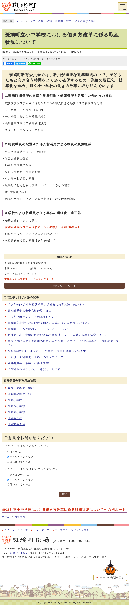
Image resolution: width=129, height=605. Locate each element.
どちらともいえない (21, 457)
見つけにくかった (20, 484)
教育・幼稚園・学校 (59, 21)
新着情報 (20, 517)
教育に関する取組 (85, 21)
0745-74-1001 (18, 553)
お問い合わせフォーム (64, 286)
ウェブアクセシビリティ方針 (72, 530)
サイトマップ (41, 530)
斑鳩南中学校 (16, 424)
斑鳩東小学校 (16, 412)
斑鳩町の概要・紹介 (21, 394)
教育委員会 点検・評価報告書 (28, 363)
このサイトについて (16, 530)
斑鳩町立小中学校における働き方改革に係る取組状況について (49, 322)
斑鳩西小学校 (16, 406)
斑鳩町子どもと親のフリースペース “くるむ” (38, 328)
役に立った (16, 452)
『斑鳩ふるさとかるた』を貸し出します (34, 369)
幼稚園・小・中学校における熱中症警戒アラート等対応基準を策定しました (58, 334)
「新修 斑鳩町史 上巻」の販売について (36, 357)
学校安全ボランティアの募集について (33, 316)
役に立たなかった (20, 461)
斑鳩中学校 (15, 418)
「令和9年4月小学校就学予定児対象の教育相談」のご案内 (46, 304)
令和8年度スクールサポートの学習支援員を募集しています (47, 351)
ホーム (20, 21)
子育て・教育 (36, 21)
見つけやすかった (20, 475)
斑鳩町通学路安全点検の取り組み (30, 310)
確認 (64, 494)
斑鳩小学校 (15, 400)
